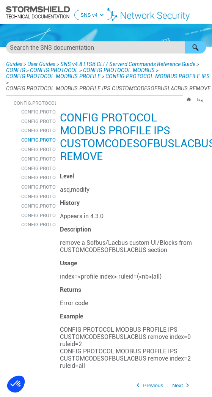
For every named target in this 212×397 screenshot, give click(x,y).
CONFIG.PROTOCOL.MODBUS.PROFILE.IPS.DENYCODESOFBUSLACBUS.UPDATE (36, 206)
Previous (153, 385)
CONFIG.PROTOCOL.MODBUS (119, 70)
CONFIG (15, 70)
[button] (195, 47)
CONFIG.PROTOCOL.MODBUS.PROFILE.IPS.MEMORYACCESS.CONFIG (36, 224)
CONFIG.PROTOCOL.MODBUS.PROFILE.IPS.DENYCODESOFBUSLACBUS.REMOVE (36, 187)
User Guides (41, 64)
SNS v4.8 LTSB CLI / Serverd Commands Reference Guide (127, 64)
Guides (14, 64)
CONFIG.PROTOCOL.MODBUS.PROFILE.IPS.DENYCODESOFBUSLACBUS (36, 168)
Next (177, 385)
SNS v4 (93, 15)
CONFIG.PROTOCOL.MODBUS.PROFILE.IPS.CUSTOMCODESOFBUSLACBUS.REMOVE (36, 140)
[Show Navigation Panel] (203, 12)
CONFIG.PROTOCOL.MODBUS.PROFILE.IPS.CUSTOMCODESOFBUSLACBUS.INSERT (36, 130)
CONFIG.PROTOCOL (54, 70)
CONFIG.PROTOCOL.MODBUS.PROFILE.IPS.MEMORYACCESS (36, 215)
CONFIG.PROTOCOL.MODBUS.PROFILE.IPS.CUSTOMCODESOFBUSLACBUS (36, 121)
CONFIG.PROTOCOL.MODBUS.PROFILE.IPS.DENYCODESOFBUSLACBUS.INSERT (36, 177)
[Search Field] (106, 47)
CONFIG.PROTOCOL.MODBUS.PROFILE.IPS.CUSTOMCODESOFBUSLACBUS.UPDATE (36, 159)
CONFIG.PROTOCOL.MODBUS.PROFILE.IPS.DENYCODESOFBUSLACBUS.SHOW (36, 196)
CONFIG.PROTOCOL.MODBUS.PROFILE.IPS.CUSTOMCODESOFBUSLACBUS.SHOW (36, 149)
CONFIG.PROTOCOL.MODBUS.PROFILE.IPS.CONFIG (36, 112)
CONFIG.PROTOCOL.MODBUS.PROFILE (53, 76)
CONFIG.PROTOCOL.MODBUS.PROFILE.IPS (157, 76)
